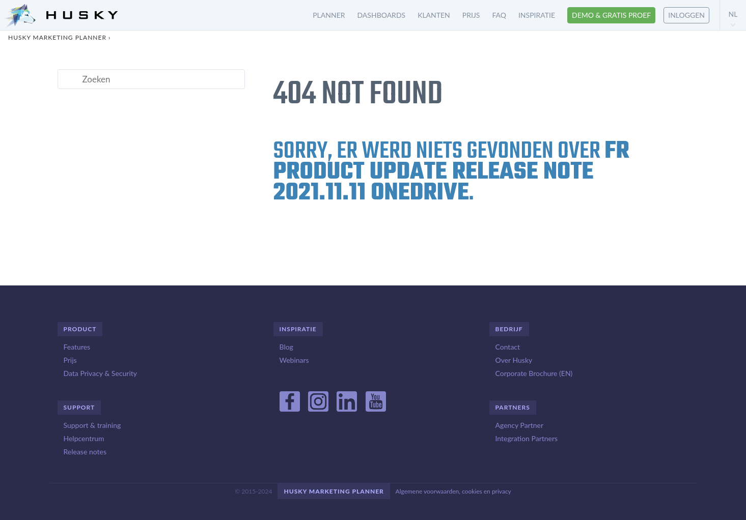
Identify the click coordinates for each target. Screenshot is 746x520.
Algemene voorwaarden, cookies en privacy (453, 491)
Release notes (85, 451)
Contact (507, 346)
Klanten (434, 15)
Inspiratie (536, 15)
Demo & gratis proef (611, 15)
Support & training (92, 425)
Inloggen (686, 15)
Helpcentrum (84, 438)
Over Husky (514, 360)
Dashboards (381, 15)
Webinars (294, 360)
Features (77, 346)
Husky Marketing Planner (57, 37)
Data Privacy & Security (100, 373)
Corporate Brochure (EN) (534, 373)
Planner (329, 15)
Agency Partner (519, 425)
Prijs (471, 15)
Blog (286, 346)
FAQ (499, 15)
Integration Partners (526, 438)
